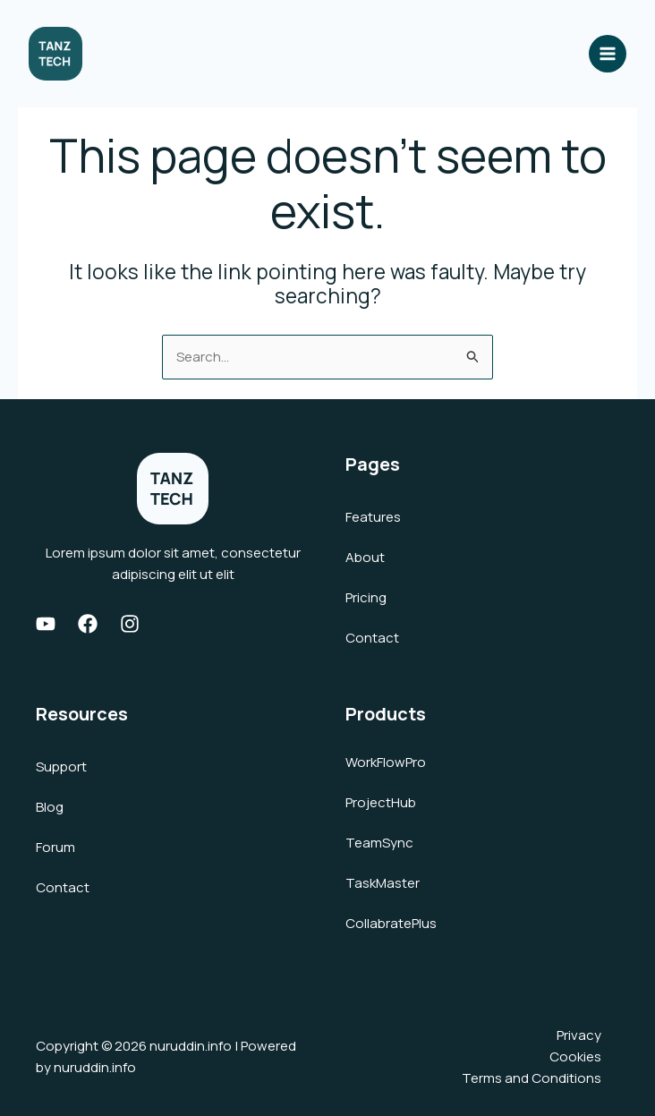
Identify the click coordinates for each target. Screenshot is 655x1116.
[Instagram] (130, 624)
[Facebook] (88, 624)
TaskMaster (382, 882)
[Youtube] (45, 624)
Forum (55, 847)
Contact (372, 637)
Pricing (366, 597)
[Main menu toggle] (608, 54)
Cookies (575, 1056)
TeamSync (379, 842)
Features (373, 516)
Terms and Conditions (531, 1078)
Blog (50, 806)
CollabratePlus (391, 923)
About (365, 557)
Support (61, 766)
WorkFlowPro (385, 762)
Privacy (579, 1035)
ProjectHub (380, 802)
